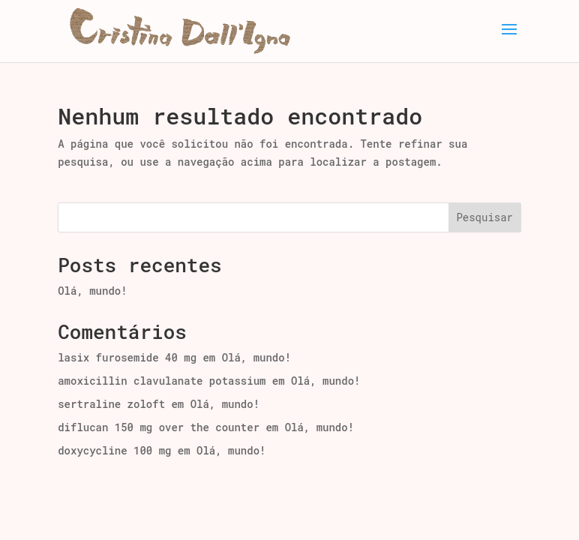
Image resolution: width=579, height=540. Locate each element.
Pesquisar (484, 217)
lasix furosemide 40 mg (127, 357)
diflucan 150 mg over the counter (159, 427)
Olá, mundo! (92, 291)
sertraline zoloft (111, 404)
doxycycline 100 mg (114, 450)
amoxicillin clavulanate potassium (162, 381)
